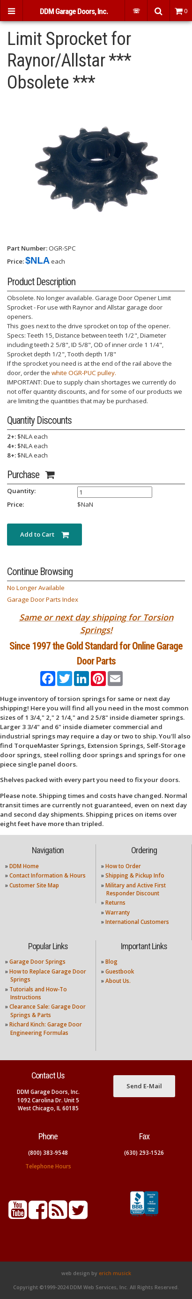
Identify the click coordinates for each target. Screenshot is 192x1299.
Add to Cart (44, 534)
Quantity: (21, 491)
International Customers (137, 921)
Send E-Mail (144, 1086)
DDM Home (24, 866)
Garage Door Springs (37, 961)
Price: (15, 261)
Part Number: (27, 248)
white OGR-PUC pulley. (84, 373)
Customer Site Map (34, 885)
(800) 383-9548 (48, 1152)
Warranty (117, 912)
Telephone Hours (48, 1166)
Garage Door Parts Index (42, 599)
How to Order (123, 866)
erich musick (115, 1273)
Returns (115, 902)
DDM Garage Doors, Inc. (74, 11)
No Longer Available (36, 587)
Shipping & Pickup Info (134, 875)
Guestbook (119, 971)
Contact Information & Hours (47, 875)
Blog (111, 961)
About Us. (118, 980)
